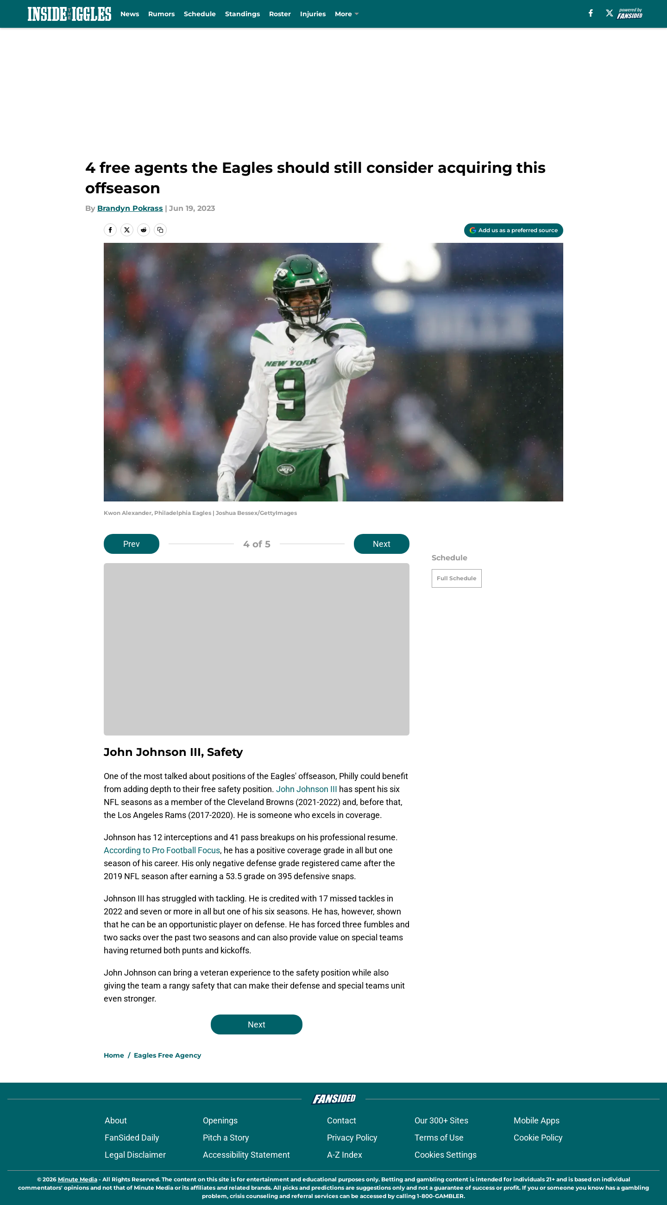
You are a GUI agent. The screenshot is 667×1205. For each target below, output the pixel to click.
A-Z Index (344, 1155)
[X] (609, 13)
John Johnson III (306, 789)
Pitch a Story (226, 1137)
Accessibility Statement (246, 1155)
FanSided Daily (132, 1137)
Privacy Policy (352, 1137)
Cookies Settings (446, 1155)
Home (114, 1055)
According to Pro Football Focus (162, 850)
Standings (242, 14)
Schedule (200, 14)
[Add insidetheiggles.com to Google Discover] (513, 230)
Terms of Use (439, 1137)
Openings (220, 1120)
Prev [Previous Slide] (131, 544)
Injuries (313, 14)
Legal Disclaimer (135, 1155)
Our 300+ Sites (441, 1120)
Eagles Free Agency (167, 1055)
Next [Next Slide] (381, 544)
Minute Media (77, 1179)
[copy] (160, 229)
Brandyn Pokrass (130, 208)
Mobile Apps (537, 1120)
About (116, 1120)
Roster (280, 14)
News (129, 14)
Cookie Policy (538, 1137)
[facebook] (591, 13)
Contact (341, 1120)
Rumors (161, 14)
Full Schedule (457, 578)
